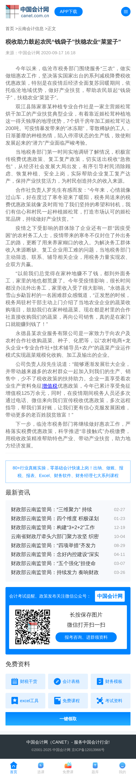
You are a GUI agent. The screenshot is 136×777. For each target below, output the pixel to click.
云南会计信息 (31, 28)
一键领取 (68, 718)
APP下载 (68, 11)
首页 (9, 28)
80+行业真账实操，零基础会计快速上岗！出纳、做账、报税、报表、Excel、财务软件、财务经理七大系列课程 (68, 471)
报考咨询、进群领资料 (86, 637)
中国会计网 (37, 742)
